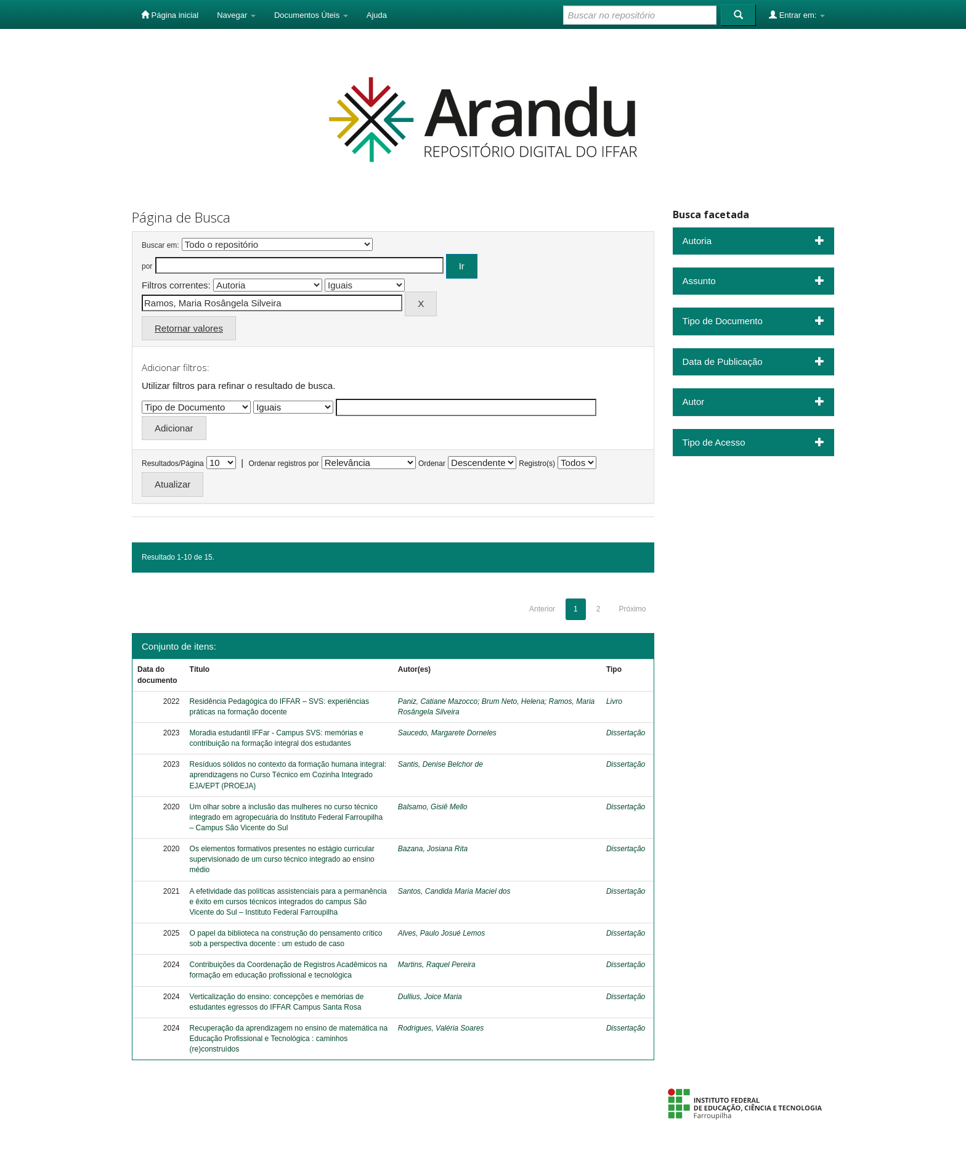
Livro (614, 701)
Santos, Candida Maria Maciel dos (454, 891)
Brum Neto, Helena (513, 701)
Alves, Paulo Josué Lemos (441, 933)
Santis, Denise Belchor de (440, 764)
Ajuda (377, 15)
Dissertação (625, 733)
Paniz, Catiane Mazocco (437, 701)
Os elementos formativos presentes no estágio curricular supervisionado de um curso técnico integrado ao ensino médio (282, 859)
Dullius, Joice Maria (430, 996)
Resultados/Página (173, 463)
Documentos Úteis (311, 15)
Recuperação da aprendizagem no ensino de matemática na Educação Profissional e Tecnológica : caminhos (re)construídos (289, 1038)
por (147, 266)
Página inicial (169, 15)
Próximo (632, 609)
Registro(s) (537, 463)
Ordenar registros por (283, 463)
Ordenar (431, 463)
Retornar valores (189, 328)
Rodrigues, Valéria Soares (441, 1028)
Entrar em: (797, 15)
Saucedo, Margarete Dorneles (447, 733)
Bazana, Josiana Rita (433, 848)
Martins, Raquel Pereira (437, 964)
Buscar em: (160, 245)
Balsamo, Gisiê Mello (433, 807)
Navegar (236, 15)
